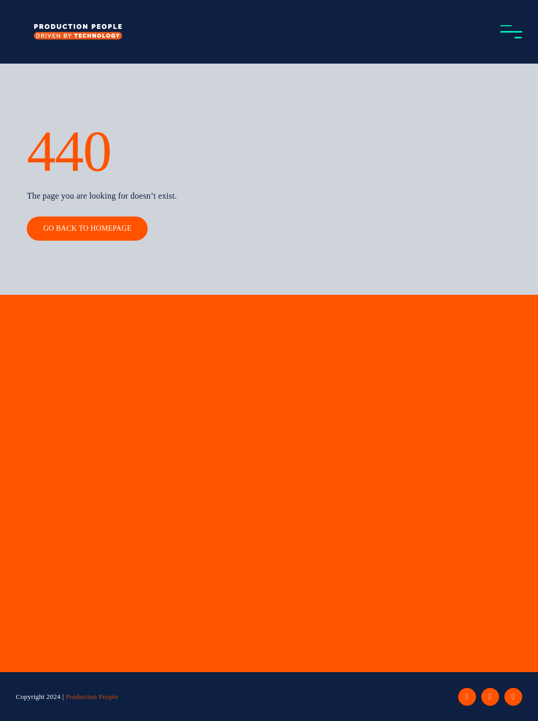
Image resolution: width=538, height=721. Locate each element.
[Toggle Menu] (511, 31)
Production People (92, 697)
